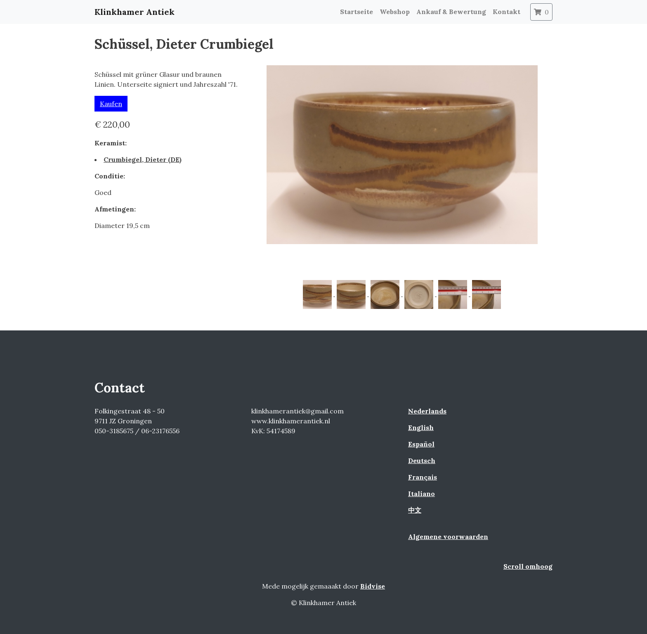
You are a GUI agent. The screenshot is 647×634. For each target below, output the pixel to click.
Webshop (395, 11)
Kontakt (506, 11)
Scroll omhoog (528, 566)
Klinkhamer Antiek (134, 12)
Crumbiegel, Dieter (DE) (143, 159)
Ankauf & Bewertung (451, 11)
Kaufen (111, 104)
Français (422, 477)
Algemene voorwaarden (448, 536)
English (421, 427)
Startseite (356, 11)
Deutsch (421, 460)
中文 (414, 510)
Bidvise (372, 586)
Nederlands (427, 411)
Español (421, 444)
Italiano (421, 493)
